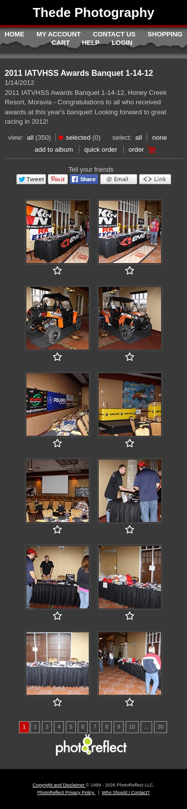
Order (136, 149)
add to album (53, 149)
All (30, 137)
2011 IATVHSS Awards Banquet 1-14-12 (78, 73)
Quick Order (100, 149)
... (146, 727)
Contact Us (114, 34)
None (159, 137)
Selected (78, 137)
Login (122, 42)
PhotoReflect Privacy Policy (66, 792)
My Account (58, 34)
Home (14, 34)
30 (161, 727)
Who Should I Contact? (126, 792)
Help (90, 42)
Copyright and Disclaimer (59, 785)
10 (132, 727)
